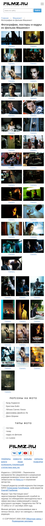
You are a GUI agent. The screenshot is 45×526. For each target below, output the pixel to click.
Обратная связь (33, 519)
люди (20, 462)
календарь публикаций (12, 465)
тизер (8, 431)
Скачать (11, 46)
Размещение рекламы (22, 521)
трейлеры (6, 459)
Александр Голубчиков (18, 488)
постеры (10, 428)
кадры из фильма (14, 435)
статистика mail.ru (10, 468)
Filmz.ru (19, 480)
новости (17, 459)
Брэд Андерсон (13, 403)
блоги (4, 462)
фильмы (28, 459)
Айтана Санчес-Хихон (16, 410)
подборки (38, 462)
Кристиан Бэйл (12, 406)
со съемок (10, 438)
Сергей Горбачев (9, 490)
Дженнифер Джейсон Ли (17, 413)
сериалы (38, 459)
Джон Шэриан (12, 416)
